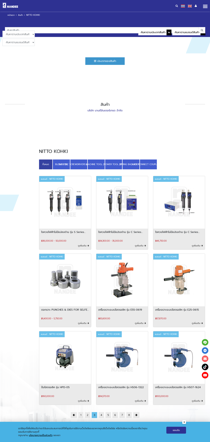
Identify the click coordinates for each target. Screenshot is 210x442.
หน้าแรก (11, 15)
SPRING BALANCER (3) (131, 164)
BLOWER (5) (61, 164)
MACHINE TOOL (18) (96, 164)
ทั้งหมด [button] (45, 164)
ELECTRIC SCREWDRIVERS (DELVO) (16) (78, 164)
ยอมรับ (176, 432)
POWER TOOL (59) (113, 164)
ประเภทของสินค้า (105, 61)
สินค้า (20, 15)
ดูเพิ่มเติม (83, 245)
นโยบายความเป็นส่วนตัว (40, 437)
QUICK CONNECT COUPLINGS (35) (148, 164)
